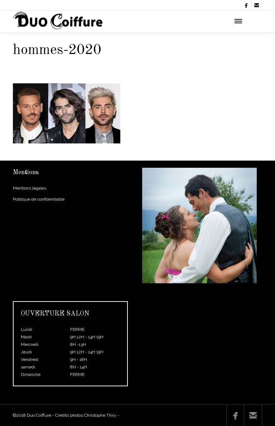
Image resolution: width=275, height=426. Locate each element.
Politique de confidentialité (38, 199)
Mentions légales (29, 188)
